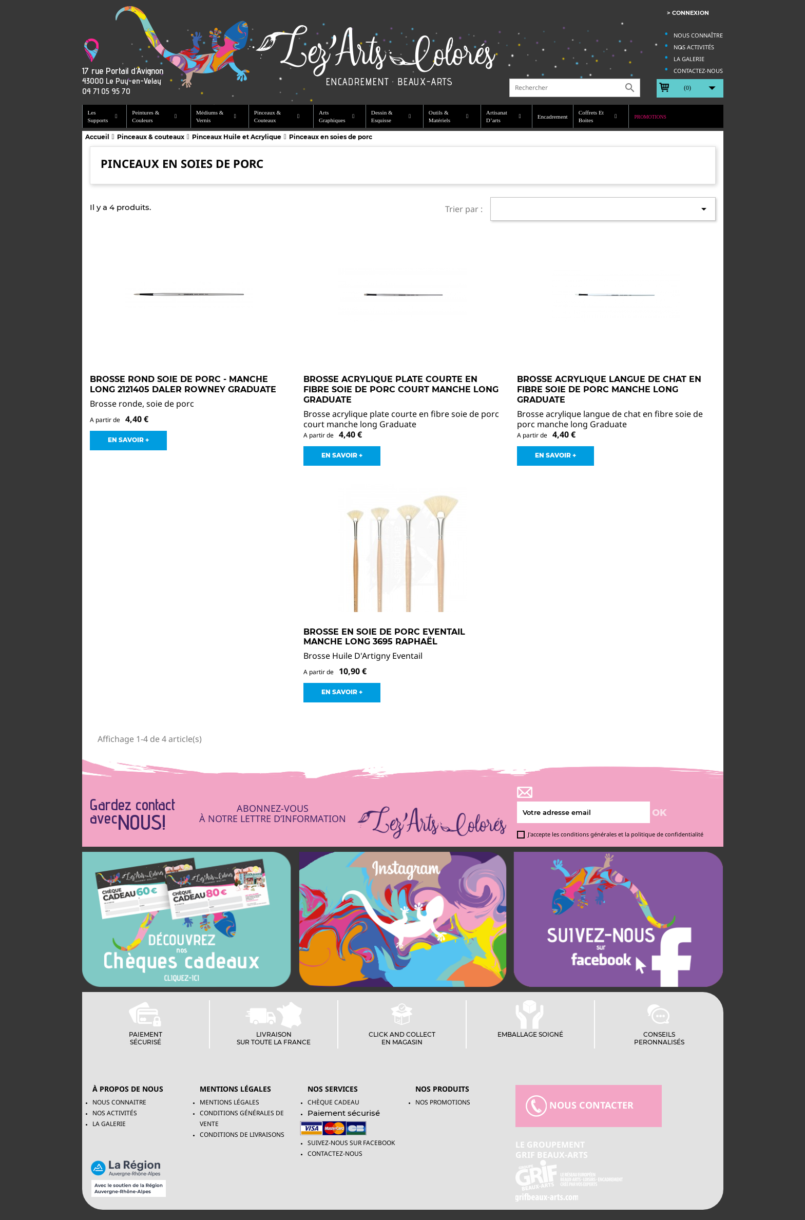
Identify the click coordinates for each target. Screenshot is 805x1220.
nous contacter (580, 1106)
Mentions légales (229, 1102)
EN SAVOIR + (128, 440)
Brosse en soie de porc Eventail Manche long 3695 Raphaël (384, 637)
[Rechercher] (574, 88)
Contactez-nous (698, 70)
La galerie (689, 59)
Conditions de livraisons (242, 1134)
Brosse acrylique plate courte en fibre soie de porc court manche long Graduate (401, 389)
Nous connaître (698, 35)
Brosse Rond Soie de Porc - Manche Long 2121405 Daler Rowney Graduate (183, 384)
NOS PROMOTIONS (442, 1102)
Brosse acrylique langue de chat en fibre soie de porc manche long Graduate (609, 389)
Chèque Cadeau (333, 1102)
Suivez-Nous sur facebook (351, 1142)
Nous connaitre (119, 1102)
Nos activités (694, 47)
